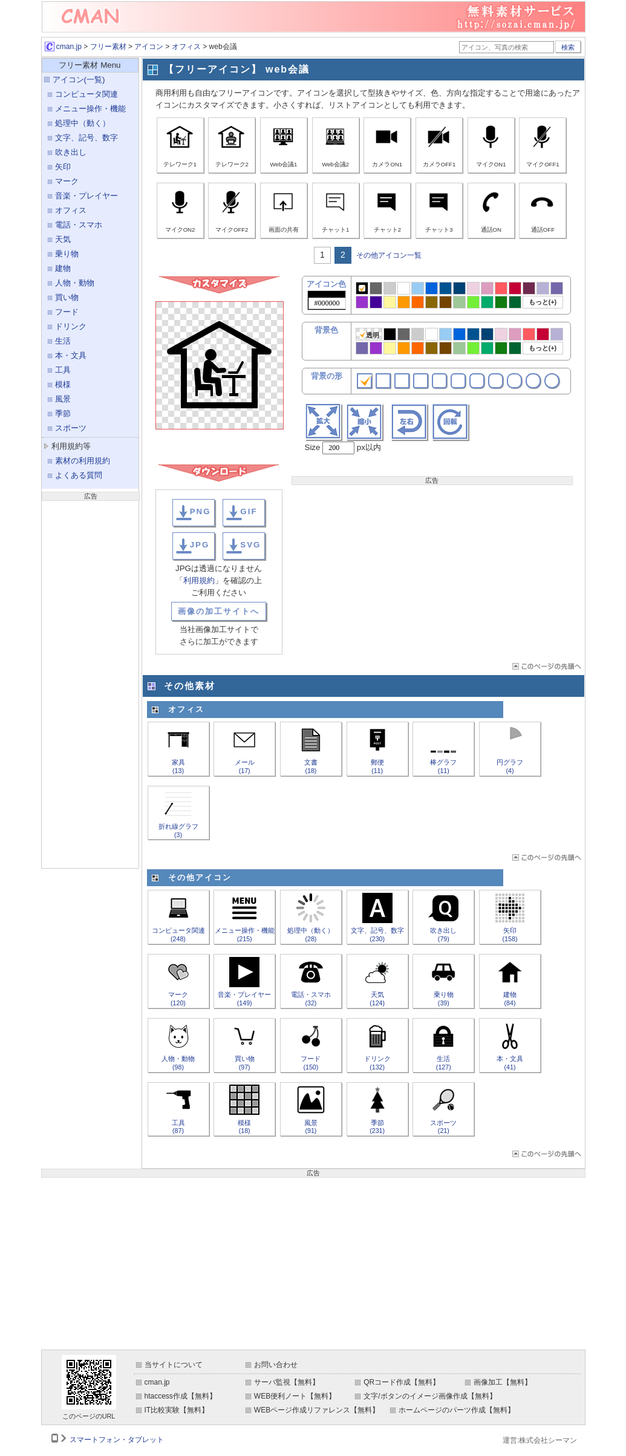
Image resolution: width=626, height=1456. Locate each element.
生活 (63, 340)
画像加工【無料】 (503, 1382)
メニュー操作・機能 (90, 108)
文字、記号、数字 (86, 137)
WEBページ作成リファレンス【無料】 (316, 1410)
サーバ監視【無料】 (286, 1382)
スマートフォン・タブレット (117, 1439)
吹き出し (70, 152)
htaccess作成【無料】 (181, 1396)
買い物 (67, 297)
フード (67, 311)
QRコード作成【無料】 (402, 1382)
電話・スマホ (78, 224)
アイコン (148, 46)
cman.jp (63, 46)
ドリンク (70, 326)
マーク (67, 181)
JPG (200, 544)
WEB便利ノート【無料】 (295, 1396)
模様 (63, 384)
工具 (63, 369)
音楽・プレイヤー (86, 195)
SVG (250, 544)
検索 (568, 47)
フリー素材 (108, 46)
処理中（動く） (82, 123)
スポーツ (70, 428)
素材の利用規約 (82, 460)
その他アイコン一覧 (389, 255)
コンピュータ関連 (86, 94)
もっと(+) (542, 301)
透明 (369, 335)
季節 (63, 413)
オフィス (186, 46)
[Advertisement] (90, 682)
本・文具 (70, 355)
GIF (248, 511)
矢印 (63, 166)
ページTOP (546, 666)
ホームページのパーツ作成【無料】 (457, 1410)
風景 (63, 398)
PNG (200, 511)
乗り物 (67, 253)
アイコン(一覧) (79, 79)
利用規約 (199, 580)
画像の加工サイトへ (218, 611)
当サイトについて (174, 1364)
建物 (63, 268)
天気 (63, 239)
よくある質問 (78, 475)
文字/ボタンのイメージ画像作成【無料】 (430, 1396)
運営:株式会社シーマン (540, 1440)
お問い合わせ (276, 1364)
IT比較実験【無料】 (177, 1410)
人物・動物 (74, 282)
